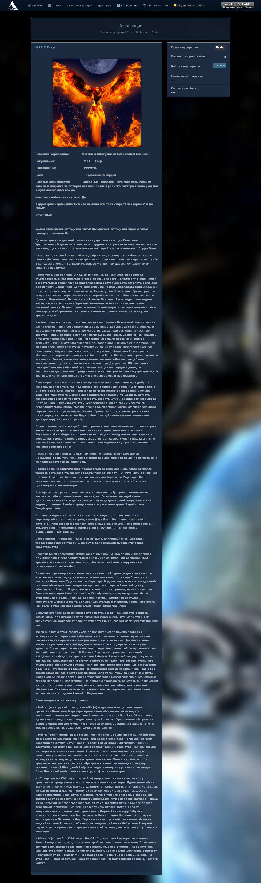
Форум (104, 5)
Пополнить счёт (155, 5)
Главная (35, 5)
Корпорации (127, 5)
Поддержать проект (188, 5)
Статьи (54, 5)
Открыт (220, 65)
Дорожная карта (79, 5)
